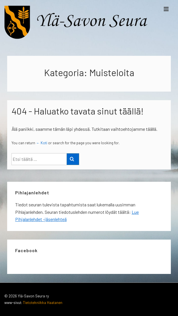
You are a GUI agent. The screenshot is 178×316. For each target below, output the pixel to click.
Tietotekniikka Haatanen (42, 302)
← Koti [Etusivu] (41, 143)
